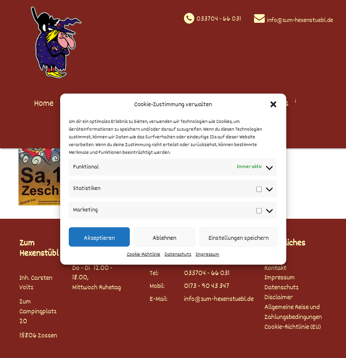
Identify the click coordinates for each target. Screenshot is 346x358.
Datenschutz (178, 254)
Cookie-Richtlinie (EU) (292, 327)
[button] (273, 104)
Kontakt (275, 268)
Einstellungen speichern (238, 238)
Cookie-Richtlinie (143, 254)
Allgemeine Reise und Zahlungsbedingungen (293, 312)
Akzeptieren (99, 238)
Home (44, 103)
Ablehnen (164, 238)
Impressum (207, 254)
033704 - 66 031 (218, 19)
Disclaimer (278, 298)
